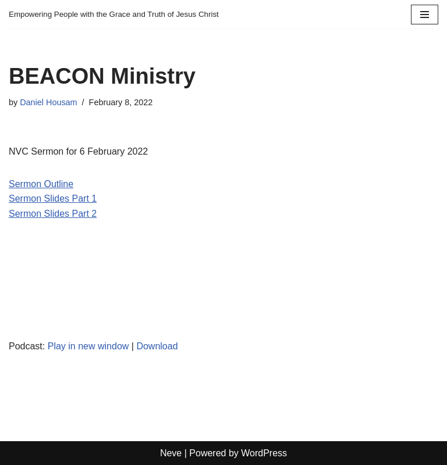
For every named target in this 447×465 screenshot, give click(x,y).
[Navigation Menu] (424, 14)
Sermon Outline (41, 184)
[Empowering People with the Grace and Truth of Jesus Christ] (114, 14)
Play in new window (88, 346)
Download (157, 346)
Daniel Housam (48, 102)
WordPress (264, 453)
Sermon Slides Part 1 (53, 198)
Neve (171, 453)
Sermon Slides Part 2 (53, 214)
